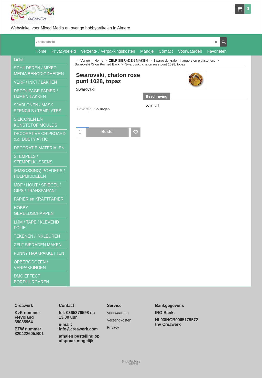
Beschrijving (156, 96)
